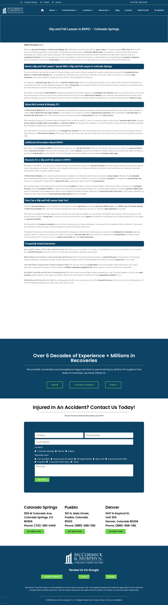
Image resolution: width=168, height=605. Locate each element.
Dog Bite (41, 461)
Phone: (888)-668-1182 (80, 525)
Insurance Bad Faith (117, 459)
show (41, 45)
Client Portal (142, 10)
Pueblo (71, 451)
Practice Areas (69, 10)
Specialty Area (42, 455)
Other (76, 461)
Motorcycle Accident (63, 459)
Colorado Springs (45, 451)
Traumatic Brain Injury (59, 461)
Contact (128, 10)
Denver (61, 451)
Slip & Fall (99, 459)
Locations (88, 10)
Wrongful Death (84, 459)
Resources (104, 10)
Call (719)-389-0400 (138, 2)
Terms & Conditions (114, 600)
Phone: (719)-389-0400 (40, 525)
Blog (117, 10)
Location (39, 447)
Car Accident (43, 459)
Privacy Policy (98, 600)
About (53, 10)
